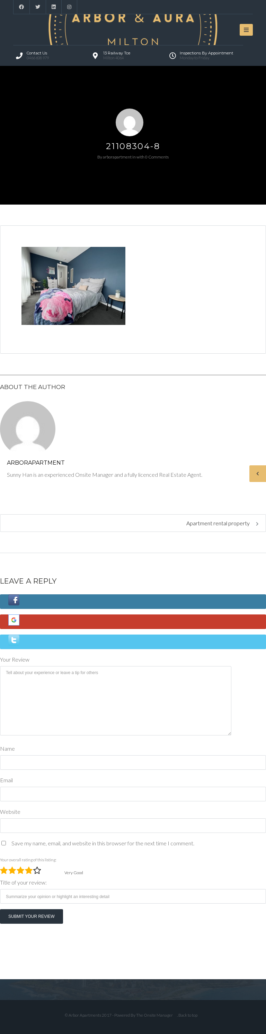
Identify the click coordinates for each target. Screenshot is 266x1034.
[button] (133, 601)
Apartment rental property (222, 523)
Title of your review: (23, 882)
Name (7, 748)
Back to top (187, 1015)
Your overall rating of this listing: (28, 859)
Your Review (14, 659)
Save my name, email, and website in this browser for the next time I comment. (102, 843)
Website (10, 811)
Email (6, 780)
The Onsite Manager (154, 1015)
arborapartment (117, 157)
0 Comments (157, 157)
